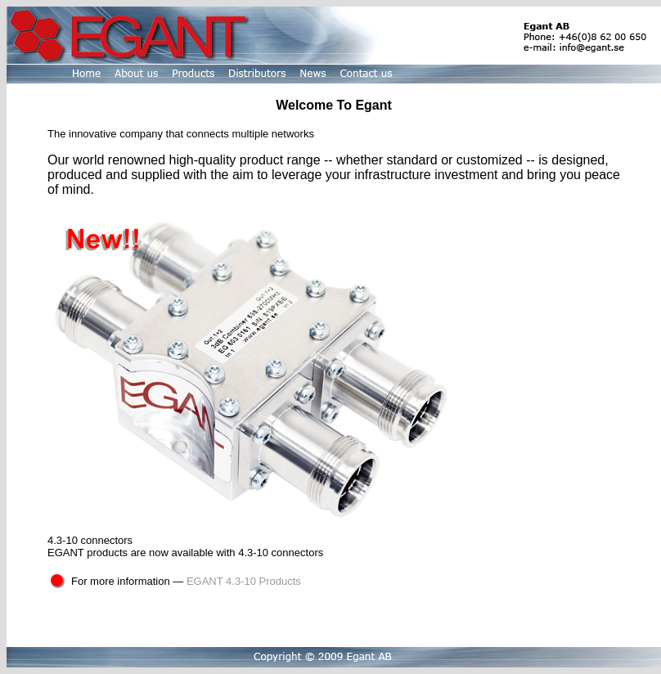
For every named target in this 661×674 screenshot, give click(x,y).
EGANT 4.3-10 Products (244, 581)
